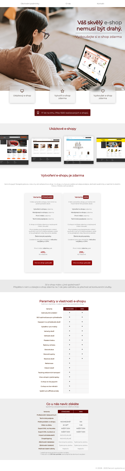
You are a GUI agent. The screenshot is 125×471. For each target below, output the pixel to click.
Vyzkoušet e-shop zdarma (103, 97)
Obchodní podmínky (30, 4)
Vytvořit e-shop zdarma (62, 97)
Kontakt (100, 4)
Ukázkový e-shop (22, 95)
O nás (68, 4)
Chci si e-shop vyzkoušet (43, 263)
